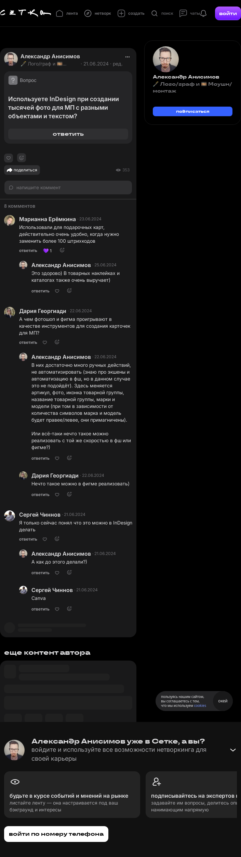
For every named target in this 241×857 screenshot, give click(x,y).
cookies (200, 705)
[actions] (127, 57)
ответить (68, 134)
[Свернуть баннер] (233, 750)
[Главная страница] (25, 13)
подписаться (193, 111)
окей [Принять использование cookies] (222, 701)
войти (228, 13)
